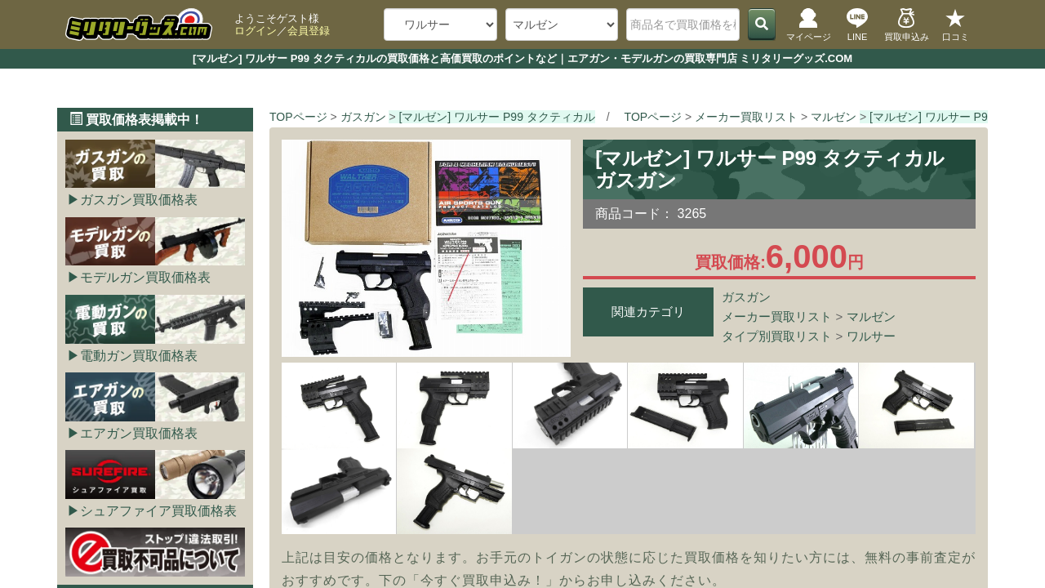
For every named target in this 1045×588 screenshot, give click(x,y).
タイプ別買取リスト (777, 336)
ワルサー (871, 336)
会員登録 (308, 30)
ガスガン (746, 297)
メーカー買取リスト (777, 316)
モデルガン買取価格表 (145, 277)
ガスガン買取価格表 (139, 200)
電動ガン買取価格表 (139, 356)
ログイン (255, 30)
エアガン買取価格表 (139, 433)
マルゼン (871, 316)
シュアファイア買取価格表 (158, 511)
